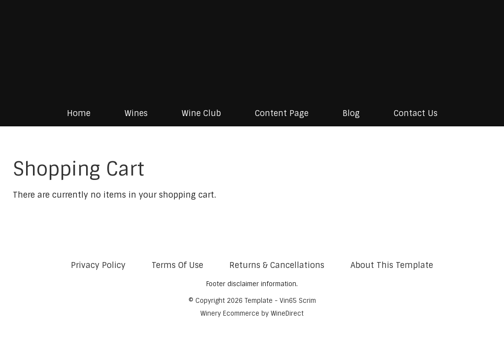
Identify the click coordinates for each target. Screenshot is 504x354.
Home (79, 113)
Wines (136, 113)
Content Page (282, 113)
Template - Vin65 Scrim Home (252, 50)
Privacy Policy (98, 265)
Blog (351, 113)
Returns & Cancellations (276, 265)
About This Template (391, 265)
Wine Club (201, 113)
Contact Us (416, 113)
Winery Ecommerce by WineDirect (252, 313)
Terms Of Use (177, 265)
